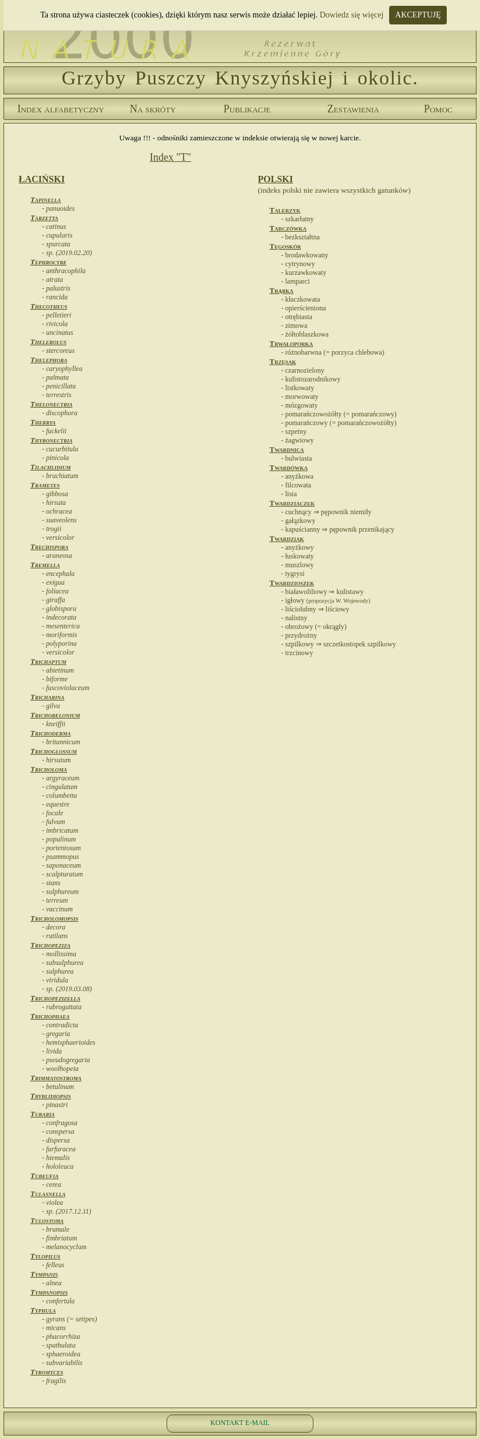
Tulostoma (46, 1220)
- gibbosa (55, 494)
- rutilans (55, 936)
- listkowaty (298, 388)
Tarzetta (44, 217)
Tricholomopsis (54, 918)
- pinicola (55, 458)
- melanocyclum (64, 1247)
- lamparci (295, 281)
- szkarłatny (297, 219)
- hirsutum (56, 760)
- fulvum (53, 822)
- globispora (59, 608)
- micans (54, 1328)
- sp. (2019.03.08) (67, 989)
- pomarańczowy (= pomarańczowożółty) (339, 423)
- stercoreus (58, 351)
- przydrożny (299, 635)
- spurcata (56, 244)
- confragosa (59, 1123)
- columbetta (59, 795)
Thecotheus (48, 306)
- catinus (54, 226)
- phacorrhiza (61, 1336)
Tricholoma (48, 769)
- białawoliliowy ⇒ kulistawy (322, 592)
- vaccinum (57, 909)
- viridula (55, 980)
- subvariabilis (62, 1363)
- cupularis (57, 235)
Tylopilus (45, 1255)
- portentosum (61, 848)
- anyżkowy (297, 547)
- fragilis (54, 1381)
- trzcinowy (297, 653)
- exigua (53, 582)
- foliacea (55, 591)
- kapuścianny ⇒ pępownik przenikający (338, 529)
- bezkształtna (300, 237)
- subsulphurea (62, 963)
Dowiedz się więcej (352, 14)
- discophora (59, 413)
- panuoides (58, 208)
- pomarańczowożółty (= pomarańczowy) (339, 414)
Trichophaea (49, 1016)
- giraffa (53, 600)
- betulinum (58, 1087)
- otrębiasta (297, 317)
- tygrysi (293, 574)
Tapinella (45, 199)
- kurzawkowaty (304, 272)
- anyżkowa (297, 476)
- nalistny (294, 618)
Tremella (45, 564)
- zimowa (294, 325)
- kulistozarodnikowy (311, 379)
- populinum (59, 839)
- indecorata (59, 617)
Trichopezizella (55, 997)
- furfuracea (59, 1149)
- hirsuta (54, 502)
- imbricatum (60, 830)
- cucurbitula (60, 449)
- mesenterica (61, 626)
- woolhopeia (60, 1069)
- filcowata (296, 485)
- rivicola (55, 324)
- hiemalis (56, 1158)
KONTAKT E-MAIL (240, 1423)
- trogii (51, 529)
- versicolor (58, 537)
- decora (53, 927)
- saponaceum (61, 865)
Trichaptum (48, 661)
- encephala (58, 574)
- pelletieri (56, 315)
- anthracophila (64, 271)
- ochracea (57, 511)
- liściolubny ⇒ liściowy (315, 609)
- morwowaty (300, 397)
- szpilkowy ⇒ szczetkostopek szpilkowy (338, 644)
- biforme (55, 679)
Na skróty (153, 109)
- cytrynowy (298, 264)
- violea (52, 1202)
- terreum (55, 900)
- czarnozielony (302, 370)
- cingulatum (59, 787)
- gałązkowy (298, 521)
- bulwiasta (296, 458)
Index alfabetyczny (60, 109)
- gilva (51, 706)
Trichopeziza (50, 945)
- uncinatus (57, 332)
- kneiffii (53, 724)
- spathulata (59, 1345)
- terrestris (57, 395)
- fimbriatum (59, 1238)
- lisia (289, 494)
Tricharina (47, 696)
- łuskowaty (297, 556)
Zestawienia (353, 109)
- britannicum (61, 742)
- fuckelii (54, 431)
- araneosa (57, 555)
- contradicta (60, 1025)
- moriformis (59, 635)
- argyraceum (61, 778)
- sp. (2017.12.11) (66, 1211)
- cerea (51, 1184)
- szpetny (294, 431)
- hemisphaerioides (69, 1042)
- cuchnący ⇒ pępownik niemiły (326, 512)
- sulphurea (58, 971)
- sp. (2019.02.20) (67, 253)
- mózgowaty (299, 405)
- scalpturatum (62, 874)
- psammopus (60, 857)
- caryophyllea (62, 369)
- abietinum (58, 670)
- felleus (53, 1265)
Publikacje (247, 109)
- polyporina (59, 643)
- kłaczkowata (300, 299)
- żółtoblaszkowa (305, 334)
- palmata (55, 377)
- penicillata (59, 386)
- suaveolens (59, 520)
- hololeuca (57, 1166)
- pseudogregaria (66, 1060)
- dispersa (56, 1140)
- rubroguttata (62, 1007)
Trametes (44, 484)
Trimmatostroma (56, 1077)
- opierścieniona (303, 308)
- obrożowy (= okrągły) (314, 627)
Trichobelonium (55, 714)
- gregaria (56, 1034)
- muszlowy (297, 565)
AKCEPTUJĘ (418, 14)
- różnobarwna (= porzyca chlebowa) (332, 352)
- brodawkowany (305, 255)
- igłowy (325, 600)
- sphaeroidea (61, 1354)
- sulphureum (60, 892)
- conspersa (58, 1131)
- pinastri (55, 1105)
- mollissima (59, 954)
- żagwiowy (297, 440)
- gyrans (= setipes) (69, 1319)
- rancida (55, 297)
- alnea (52, 1283)
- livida (52, 1051)
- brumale (55, 1229)
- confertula (58, 1301)
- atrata (52, 279)
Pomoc (438, 109)
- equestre (55, 804)
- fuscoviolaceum (66, 688)
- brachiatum (60, 476)
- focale (52, 813)
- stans (51, 883)
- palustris (56, 288)
